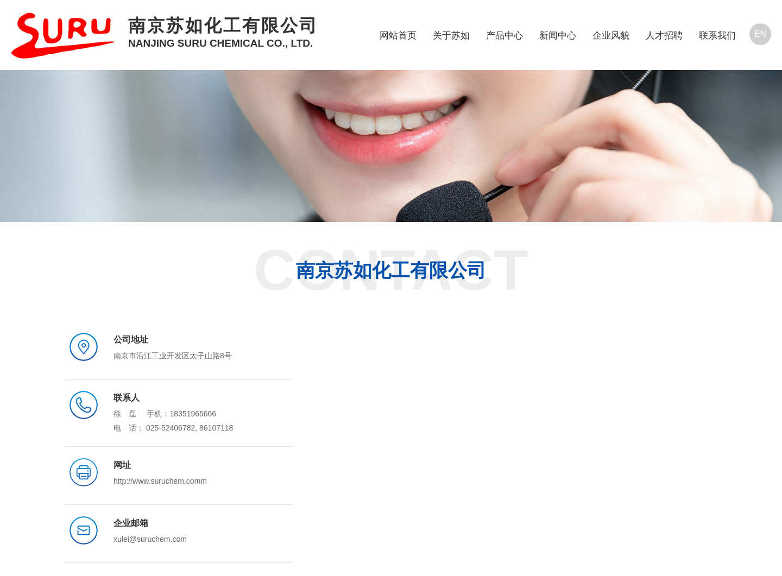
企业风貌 (610, 35)
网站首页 (398, 35)
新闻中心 (557, 35)
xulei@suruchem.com (150, 539)
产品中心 (504, 35)
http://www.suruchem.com (156, 481)
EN (760, 34)
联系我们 (717, 35)
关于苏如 (451, 35)
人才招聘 (664, 35)
